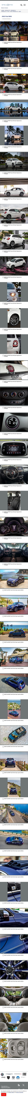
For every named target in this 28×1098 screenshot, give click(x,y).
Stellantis (7, 5)
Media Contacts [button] (4, 7)
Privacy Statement (4, 1086)
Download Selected (7, 18)
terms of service (19, 1092)
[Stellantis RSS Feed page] (19, 1085)
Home (2, 10)
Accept (3, 1094)
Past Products (14, 11)
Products (7, 10)
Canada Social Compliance (5, 1087)
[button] (21, 5)
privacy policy (11, 1092)
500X (20, 11)
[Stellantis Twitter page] (23, 1085)
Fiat (8, 11)
